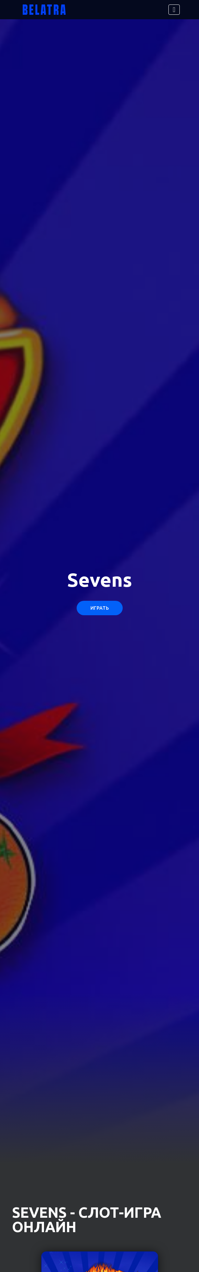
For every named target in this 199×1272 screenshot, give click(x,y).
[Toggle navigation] (174, 9)
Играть (99, 608)
